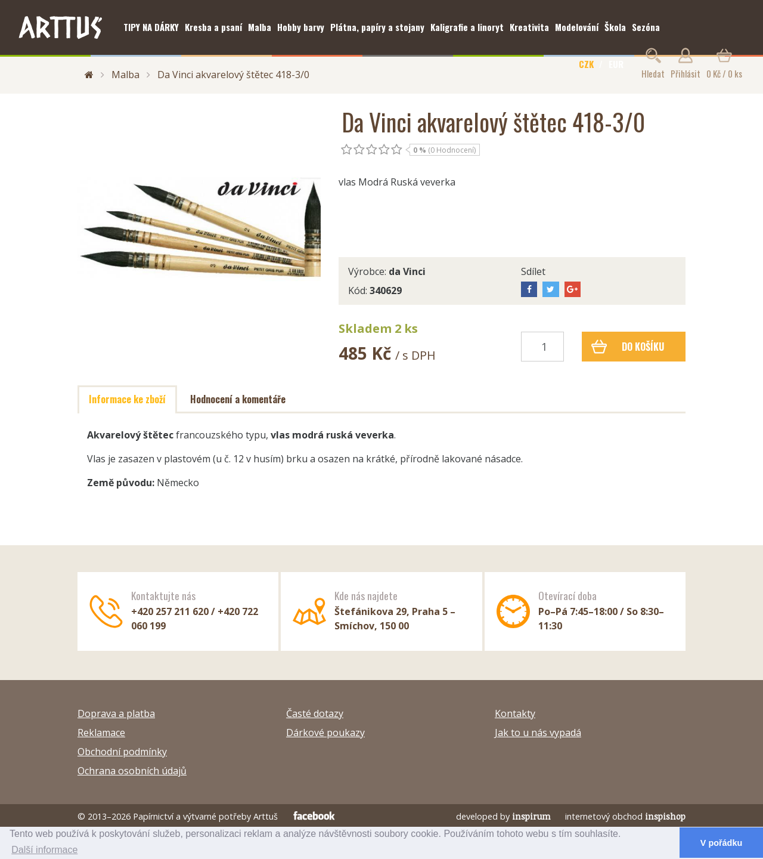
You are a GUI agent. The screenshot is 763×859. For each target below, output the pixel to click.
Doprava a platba (116, 713)
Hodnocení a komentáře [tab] (238, 399)
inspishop (665, 816)
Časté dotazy (314, 713)
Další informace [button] (44, 850)
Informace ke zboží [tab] (127, 399)
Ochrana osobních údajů (132, 770)
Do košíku (628, 346)
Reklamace (101, 732)
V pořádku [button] (721, 843)
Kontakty (515, 713)
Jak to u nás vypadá (538, 732)
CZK (586, 63)
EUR (616, 63)
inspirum (531, 816)
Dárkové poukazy (325, 732)
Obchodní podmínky (122, 751)
